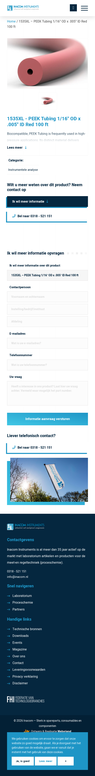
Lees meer (15, 147)
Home (11, 21)
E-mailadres (17, 334)
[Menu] (82, 8)
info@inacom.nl (17, 577)
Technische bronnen (27, 629)
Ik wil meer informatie (28, 201)
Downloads (20, 635)
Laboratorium (22, 595)
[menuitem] (82, 8)
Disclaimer (20, 683)
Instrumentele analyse (23, 170)
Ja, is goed (23, 761)
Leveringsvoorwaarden (28, 669)
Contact (18, 663)
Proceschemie (22, 602)
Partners (18, 609)
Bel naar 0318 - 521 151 (35, 216)
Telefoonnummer (20, 355)
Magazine (19, 649)
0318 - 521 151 (16, 571)
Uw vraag (15, 377)
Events (17, 642)
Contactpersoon (20, 287)
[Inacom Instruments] (39, 8)
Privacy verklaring (25, 676)
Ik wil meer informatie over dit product (34, 266)
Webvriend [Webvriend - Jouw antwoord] (64, 731)
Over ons (18, 656)
